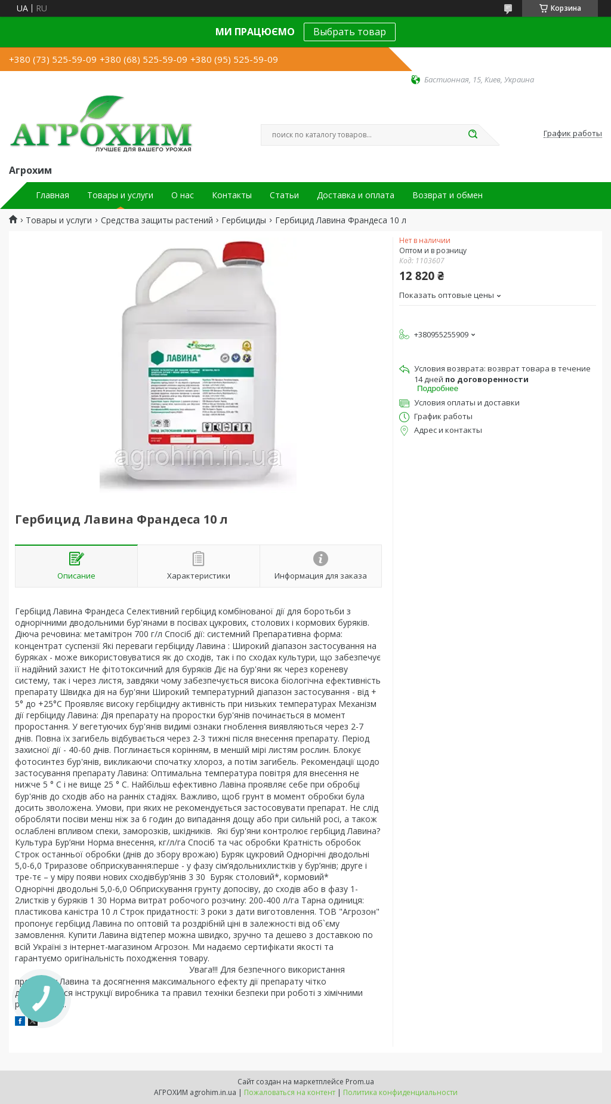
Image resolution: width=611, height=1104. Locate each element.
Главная (52, 195)
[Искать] (473, 135)
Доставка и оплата (355, 195)
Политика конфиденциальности (400, 1092)
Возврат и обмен (447, 195)
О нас (182, 195)
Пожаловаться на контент (289, 1092)
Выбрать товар (349, 31)
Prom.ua (359, 1082)
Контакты (232, 195)
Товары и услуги (120, 195)
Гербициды (243, 220)
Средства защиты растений (157, 220)
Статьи (284, 195)
